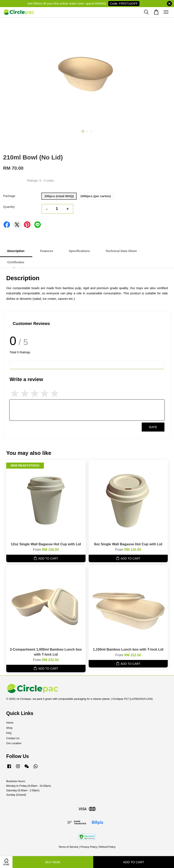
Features (46, 251)
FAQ (9, 733)
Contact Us (12, 738)
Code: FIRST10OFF (124, 3)
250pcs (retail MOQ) (59, 196)
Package (9, 196)
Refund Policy (107, 846)
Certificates (15, 262)
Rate (153, 427)
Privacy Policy (88, 846)
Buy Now (52, 862)
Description (16, 251)
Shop (9, 727)
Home (9, 722)
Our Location (13, 743)
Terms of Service (68, 846)
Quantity (9, 206)
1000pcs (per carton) (95, 196)
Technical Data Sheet (121, 251)
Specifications (79, 251)
